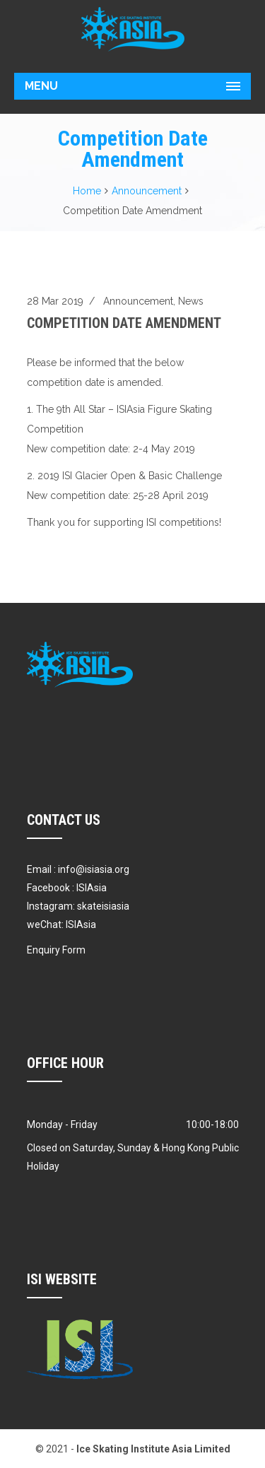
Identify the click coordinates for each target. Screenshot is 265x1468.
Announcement (147, 190)
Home (87, 190)
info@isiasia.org (93, 869)
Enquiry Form (56, 950)
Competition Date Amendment (124, 323)
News (191, 301)
